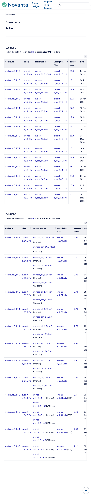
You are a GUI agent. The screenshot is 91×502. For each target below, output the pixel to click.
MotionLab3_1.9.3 (12, 71)
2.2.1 (72, 194)
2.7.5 (72, 99)
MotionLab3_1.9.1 (12, 108)
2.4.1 (72, 167)
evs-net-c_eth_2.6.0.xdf (42, 343)
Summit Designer (36, 5)
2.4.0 (72, 176)
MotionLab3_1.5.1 (12, 185)
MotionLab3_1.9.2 (12, 89)
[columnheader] (13, 63)
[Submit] (60, 5)
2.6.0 (72, 136)
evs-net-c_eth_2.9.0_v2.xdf (44, 237)
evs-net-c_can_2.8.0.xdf (42, 283)
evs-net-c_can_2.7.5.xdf (42, 300)
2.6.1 (72, 126)
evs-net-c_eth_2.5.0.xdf (42, 377)
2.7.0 (72, 117)
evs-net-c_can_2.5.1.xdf (42, 368)
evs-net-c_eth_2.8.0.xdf (42, 275)
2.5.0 (72, 157)
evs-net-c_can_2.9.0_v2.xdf (44, 247)
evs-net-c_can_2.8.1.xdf (42, 265)
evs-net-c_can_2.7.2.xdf (42, 317)
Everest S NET (10, 15)
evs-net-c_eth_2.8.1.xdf (42, 258)
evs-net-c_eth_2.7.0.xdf (42, 326)
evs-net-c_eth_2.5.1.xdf (42, 360)
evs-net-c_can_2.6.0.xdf (42, 351)
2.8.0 (72, 89)
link (32, 52)
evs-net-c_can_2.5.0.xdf (42, 385)
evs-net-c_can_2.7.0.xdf (42, 334)
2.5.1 (72, 148)
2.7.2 (72, 108)
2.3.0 (72, 185)
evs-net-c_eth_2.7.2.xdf (42, 309)
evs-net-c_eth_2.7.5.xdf (42, 292)
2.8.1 (72, 80)
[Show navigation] (86, 490)
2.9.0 (72, 71)
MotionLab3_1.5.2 (12, 176)
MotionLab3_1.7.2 (12, 136)
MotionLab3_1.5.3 (12, 167)
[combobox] (74, 4)
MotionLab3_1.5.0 (12, 194)
